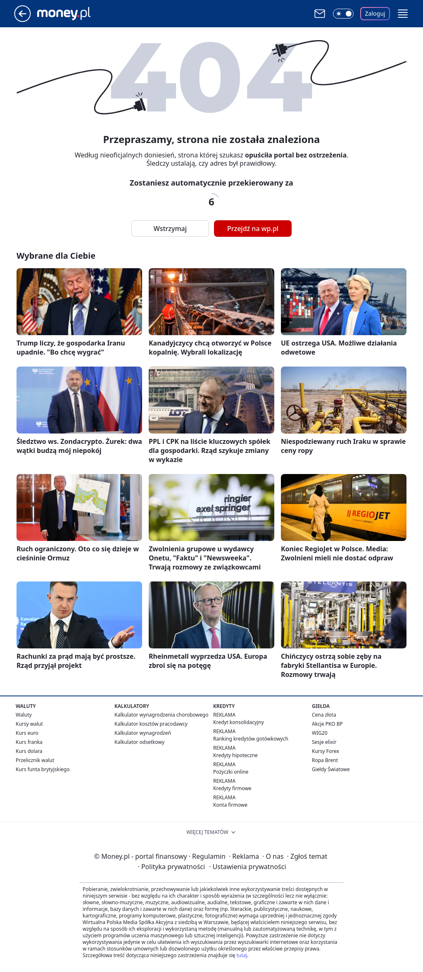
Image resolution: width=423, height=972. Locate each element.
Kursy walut (29, 723)
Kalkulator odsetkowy (139, 742)
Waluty (24, 714)
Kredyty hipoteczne (235, 755)
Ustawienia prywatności (247, 866)
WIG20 (320, 732)
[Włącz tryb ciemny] (343, 14)
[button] (402, 13)
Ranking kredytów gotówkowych (250, 738)
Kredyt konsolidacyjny (238, 722)
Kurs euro (27, 732)
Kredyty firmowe (232, 788)
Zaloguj (375, 13)
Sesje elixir (324, 742)
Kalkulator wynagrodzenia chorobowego (161, 714)
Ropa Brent (325, 760)
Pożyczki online (230, 771)
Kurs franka (29, 742)
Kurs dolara (29, 751)
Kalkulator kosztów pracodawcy (151, 723)
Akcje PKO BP (327, 723)
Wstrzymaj (170, 228)
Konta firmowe (230, 804)
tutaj (241, 955)
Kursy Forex (325, 751)
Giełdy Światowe (331, 769)
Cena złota (324, 714)
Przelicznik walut (35, 760)
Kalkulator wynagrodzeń (142, 732)
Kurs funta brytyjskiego (42, 769)
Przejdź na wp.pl (252, 228)
